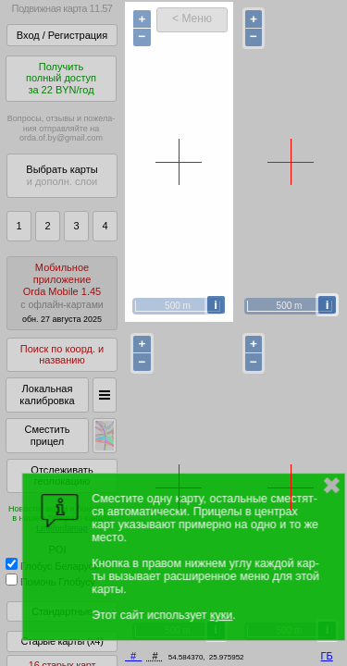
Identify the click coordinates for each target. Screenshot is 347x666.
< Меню (192, 18)
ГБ (327, 655)
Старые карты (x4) (61, 641)
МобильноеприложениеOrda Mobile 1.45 (62, 293)
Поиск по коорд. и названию (62, 354)
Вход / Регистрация (62, 35)
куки (221, 615)
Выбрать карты (61, 175)
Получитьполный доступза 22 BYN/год (61, 78)
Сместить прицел (46, 435)
